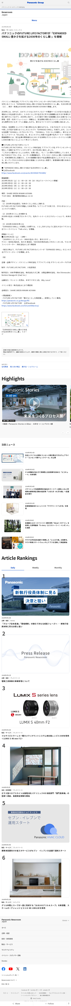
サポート (5, 993)
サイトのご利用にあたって (28, 993)
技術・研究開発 (7, 939)
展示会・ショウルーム (30, 366)
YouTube (33, 990)
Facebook (25, 990)
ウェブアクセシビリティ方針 (57, 993)
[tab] (35, 567)
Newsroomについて (8, 980)
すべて (4, 928)
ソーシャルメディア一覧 (9, 975)
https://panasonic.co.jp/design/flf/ (15, 300)
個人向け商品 (15, 366)
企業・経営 (6, 933)
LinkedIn (46, 990)
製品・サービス (7, 30)
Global (64, 920)
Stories (4, 961)
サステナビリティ (8, 950)
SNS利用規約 (42, 993)
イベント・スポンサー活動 (11, 955)
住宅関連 (5, 366)
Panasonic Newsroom (11, 920)
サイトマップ (14, 993)
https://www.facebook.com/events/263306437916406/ (24, 173)
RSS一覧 (4, 984)
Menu (34, 20)
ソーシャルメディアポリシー (29, 995)
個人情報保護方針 (45, 995)
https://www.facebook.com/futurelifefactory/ (20, 305)
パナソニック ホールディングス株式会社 (13, 7)
